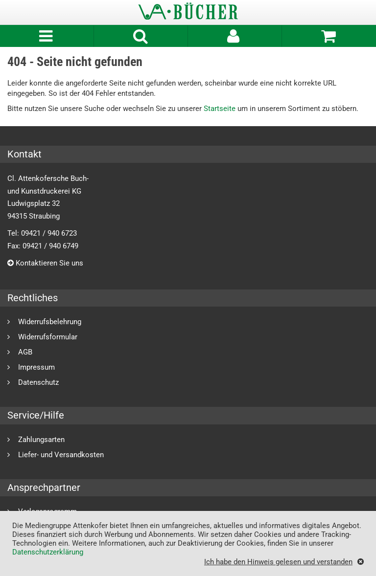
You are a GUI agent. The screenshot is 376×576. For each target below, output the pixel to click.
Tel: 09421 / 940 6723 (42, 233)
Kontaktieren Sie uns (45, 263)
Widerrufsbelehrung (49, 321)
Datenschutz (38, 382)
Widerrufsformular (47, 336)
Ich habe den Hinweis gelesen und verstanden (278, 561)
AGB (25, 351)
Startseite (219, 108)
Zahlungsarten (41, 439)
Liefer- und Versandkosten (61, 454)
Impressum (36, 367)
